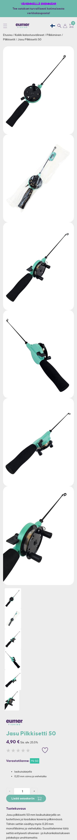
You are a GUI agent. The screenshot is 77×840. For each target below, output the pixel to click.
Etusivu (8, 35)
